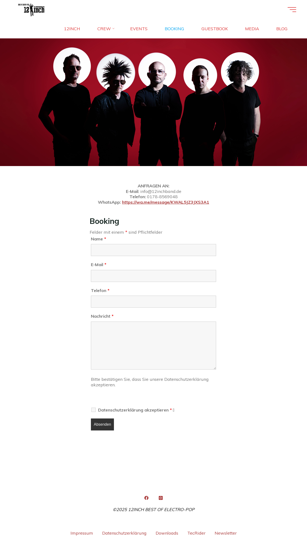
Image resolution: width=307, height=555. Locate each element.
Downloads (167, 533)
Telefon (100, 290)
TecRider (196, 533)
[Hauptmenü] (292, 9)
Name (98, 239)
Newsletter (226, 533)
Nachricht (102, 316)
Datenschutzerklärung (124, 533)
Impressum (82, 533)
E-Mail (98, 264)
